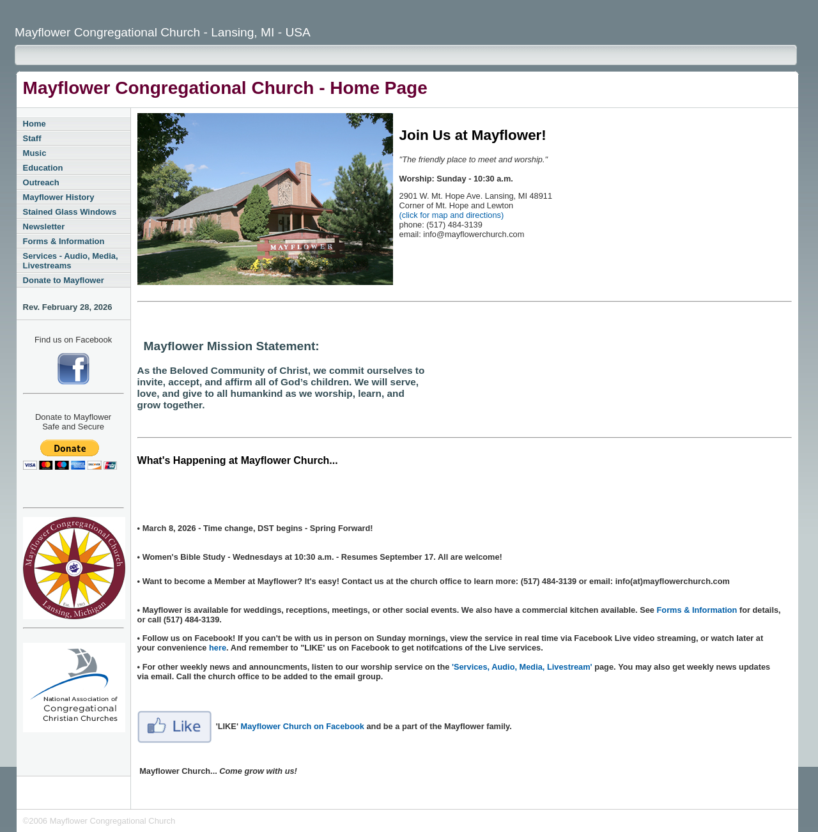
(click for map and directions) (451, 215)
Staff (32, 138)
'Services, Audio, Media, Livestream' (522, 667)
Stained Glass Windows (70, 212)
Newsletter (44, 226)
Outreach (41, 182)
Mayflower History (59, 197)
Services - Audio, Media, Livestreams (70, 260)
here (217, 647)
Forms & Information (64, 241)
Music (35, 153)
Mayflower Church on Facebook (302, 725)
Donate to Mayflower (63, 280)
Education (43, 168)
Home (34, 123)
